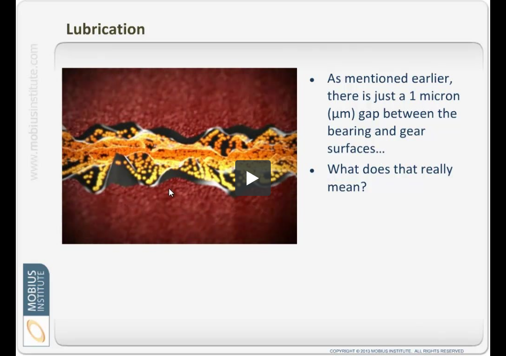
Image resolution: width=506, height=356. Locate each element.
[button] (253, 178)
